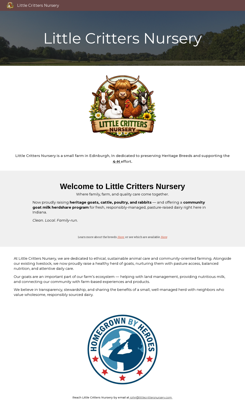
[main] (122, 38)
